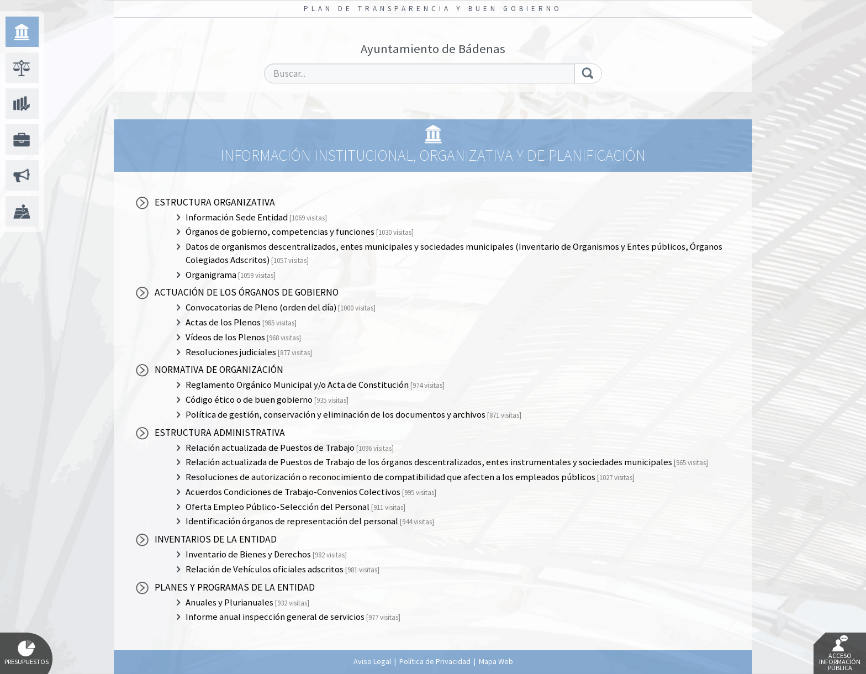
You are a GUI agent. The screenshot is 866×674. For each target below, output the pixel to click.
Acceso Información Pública (839, 653)
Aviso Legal (372, 661)
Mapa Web (496, 661)
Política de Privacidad (435, 661)
